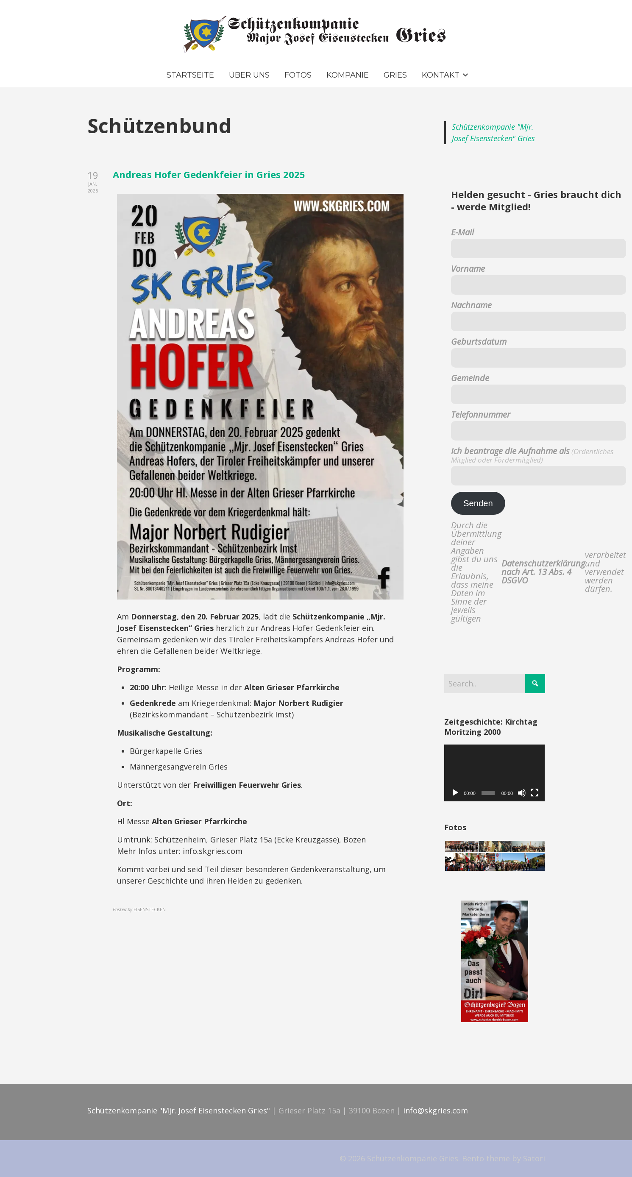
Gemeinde (470, 378)
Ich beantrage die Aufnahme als (532, 455)
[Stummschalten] (522, 793)
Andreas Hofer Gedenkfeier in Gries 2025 (209, 174)
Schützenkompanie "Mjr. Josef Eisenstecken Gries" (178, 1110)
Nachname (471, 305)
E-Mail (462, 232)
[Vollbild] (534, 793)
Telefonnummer (480, 414)
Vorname (468, 269)
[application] (494, 773)
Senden (478, 503)
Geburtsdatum (479, 341)
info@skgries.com (435, 1110)
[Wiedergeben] (455, 793)
